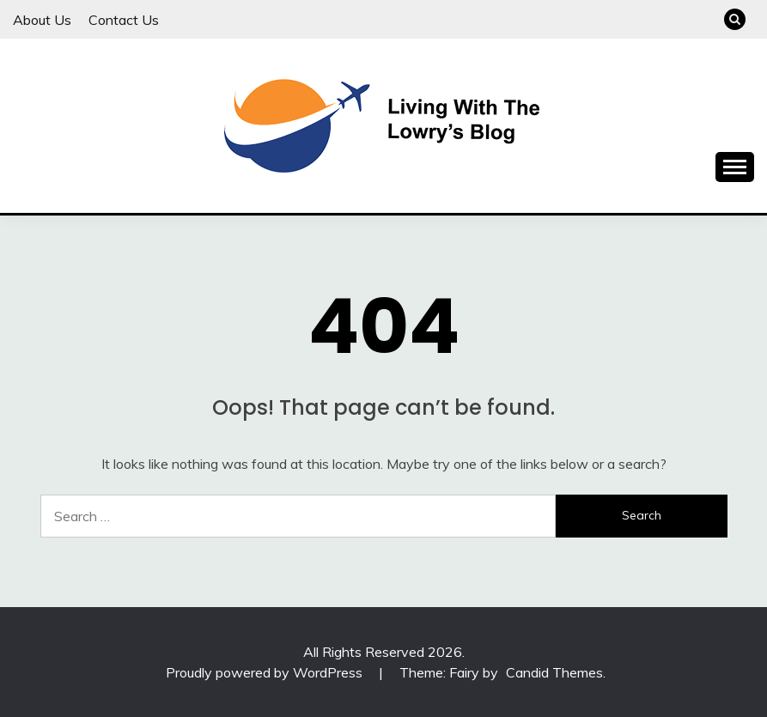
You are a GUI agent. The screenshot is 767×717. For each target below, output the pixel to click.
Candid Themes (554, 672)
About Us (42, 19)
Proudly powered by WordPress (266, 672)
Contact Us (123, 19)
